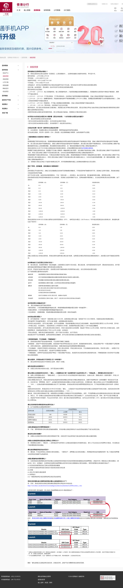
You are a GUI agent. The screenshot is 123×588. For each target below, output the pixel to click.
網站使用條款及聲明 (44, 576)
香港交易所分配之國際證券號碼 (42, 518)
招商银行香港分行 (14, 57)
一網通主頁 (104, 4)
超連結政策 (41, 579)
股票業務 (37, 10)
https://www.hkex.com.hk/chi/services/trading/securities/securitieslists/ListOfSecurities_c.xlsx (55, 486)
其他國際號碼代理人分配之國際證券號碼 (66, 518)
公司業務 (57, 10)
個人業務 (27, 10)
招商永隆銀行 (115, 4)
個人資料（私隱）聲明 (45, 582)
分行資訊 (67, 10)
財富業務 (47, 10)
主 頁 (18, 10)
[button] (11, 65)
